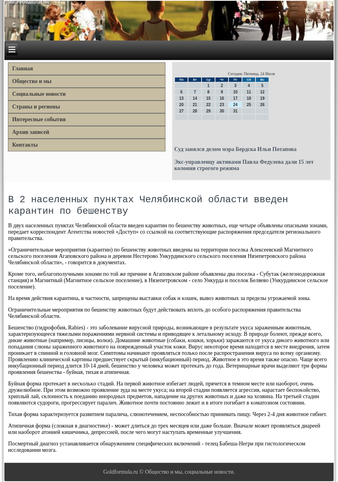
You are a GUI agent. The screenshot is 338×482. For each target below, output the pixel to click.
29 (208, 111)
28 (195, 111)
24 (235, 105)
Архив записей (30, 132)
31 (235, 111)
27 (181, 111)
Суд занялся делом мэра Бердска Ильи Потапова (235, 149)
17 (235, 98)
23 (222, 105)
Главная (22, 69)
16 (222, 98)
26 (262, 105)
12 (262, 92)
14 (195, 98)
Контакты (25, 145)
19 (262, 98)
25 (249, 105)
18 (249, 98)
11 (249, 92)
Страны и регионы (36, 107)
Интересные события (39, 119)
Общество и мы (32, 81)
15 (208, 98)
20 (181, 105)
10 (235, 92)
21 (195, 105)
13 (181, 98)
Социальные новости (39, 94)
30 (222, 111)
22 (208, 105)
